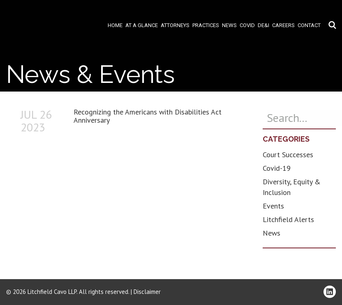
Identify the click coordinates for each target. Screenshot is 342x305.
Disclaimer (147, 292)
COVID (247, 25)
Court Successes (288, 154)
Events (273, 206)
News (229, 25)
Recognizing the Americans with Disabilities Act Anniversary (148, 116)
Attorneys (175, 25)
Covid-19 (277, 168)
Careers (283, 25)
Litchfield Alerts (288, 219)
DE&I (263, 25)
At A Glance (141, 25)
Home (115, 25)
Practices (205, 25)
